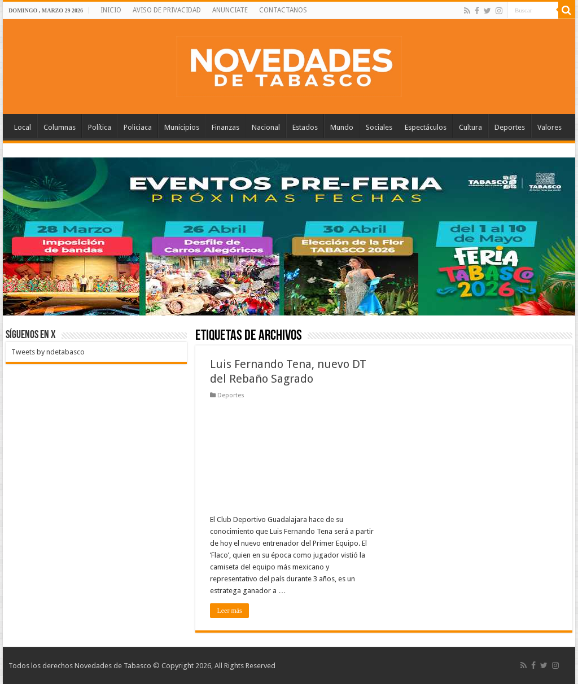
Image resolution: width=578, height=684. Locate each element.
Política (99, 127)
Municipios (181, 127)
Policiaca (138, 127)
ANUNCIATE (230, 10)
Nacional (266, 127)
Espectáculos (425, 127)
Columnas (59, 127)
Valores (549, 127)
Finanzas (225, 127)
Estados (305, 127)
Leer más (229, 611)
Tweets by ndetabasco (48, 352)
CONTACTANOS (283, 10)
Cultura (470, 127)
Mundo (341, 127)
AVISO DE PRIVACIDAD (167, 10)
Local (22, 127)
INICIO (110, 10)
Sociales (379, 127)
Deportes (509, 127)
